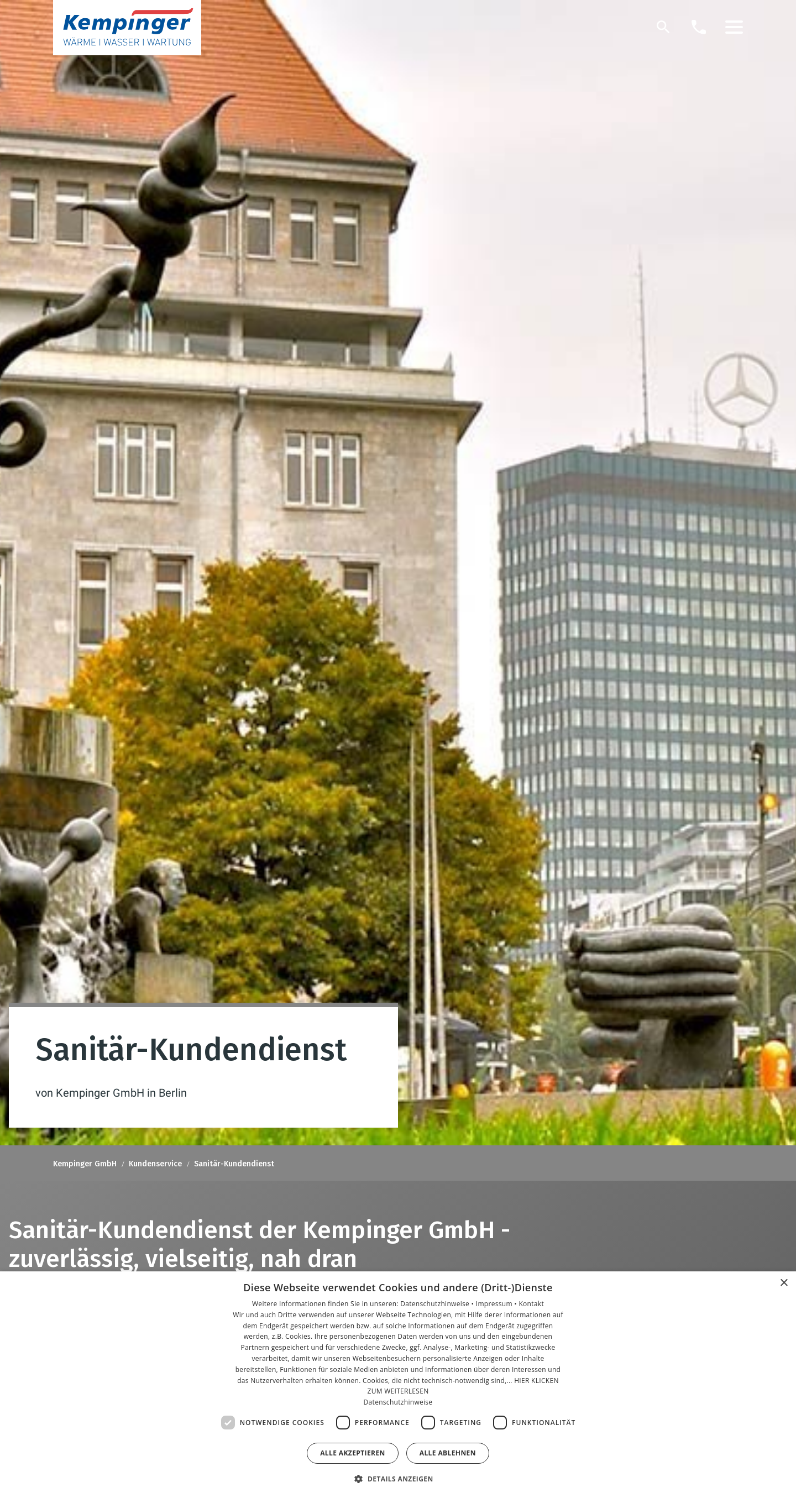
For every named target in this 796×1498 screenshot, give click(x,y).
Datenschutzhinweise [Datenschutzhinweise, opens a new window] (398, 1402)
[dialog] (398, 1384)
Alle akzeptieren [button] (352, 1453)
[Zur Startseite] (127, 27)
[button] (734, 27)
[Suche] (663, 27)
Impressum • (497, 1303)
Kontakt (531, 1303)
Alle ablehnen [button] (448, 1453)
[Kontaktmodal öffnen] (699, 27)
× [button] (783, 1283)
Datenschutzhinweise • (437, 1303)
